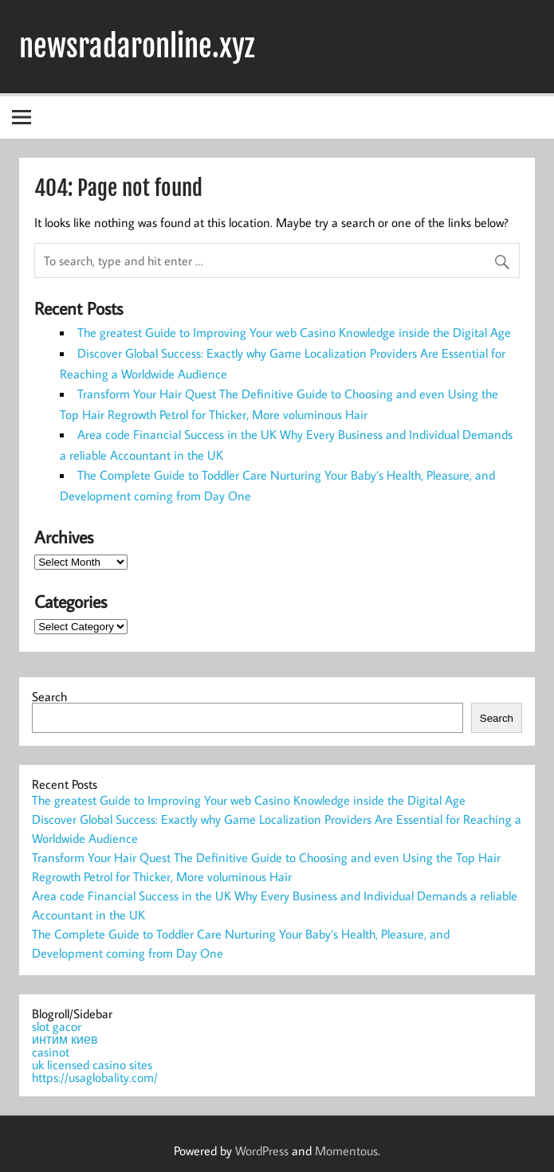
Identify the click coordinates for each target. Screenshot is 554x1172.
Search (49, 696)
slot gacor (56, 1026)
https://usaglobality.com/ (95, 1077)
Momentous (346, 1150)
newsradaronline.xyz (136, 46)
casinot (50, 1052)
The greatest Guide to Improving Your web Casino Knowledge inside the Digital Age (294, 332)
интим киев (64, 1039)
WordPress (262, 1150)
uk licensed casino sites (92, 1064)
